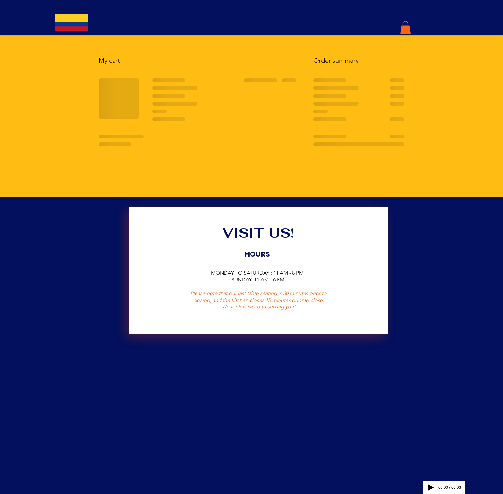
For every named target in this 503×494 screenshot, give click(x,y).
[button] (405, 27)
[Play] (431, 487)
